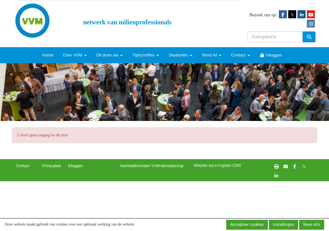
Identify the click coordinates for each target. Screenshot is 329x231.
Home (48, 55)
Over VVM (75, 55)
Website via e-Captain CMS (217, 165)
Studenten (180, 55)
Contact (240, 55)
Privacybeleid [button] (53, 166)
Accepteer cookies (247, 224)
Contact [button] (22, 166)
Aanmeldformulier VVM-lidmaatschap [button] (151, 166)
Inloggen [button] (75, 166)
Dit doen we (109, 55)
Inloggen (271, 55)
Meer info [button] (311, 224)
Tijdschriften (145, 55)
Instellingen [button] (283, 224)
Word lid (211, 55)
